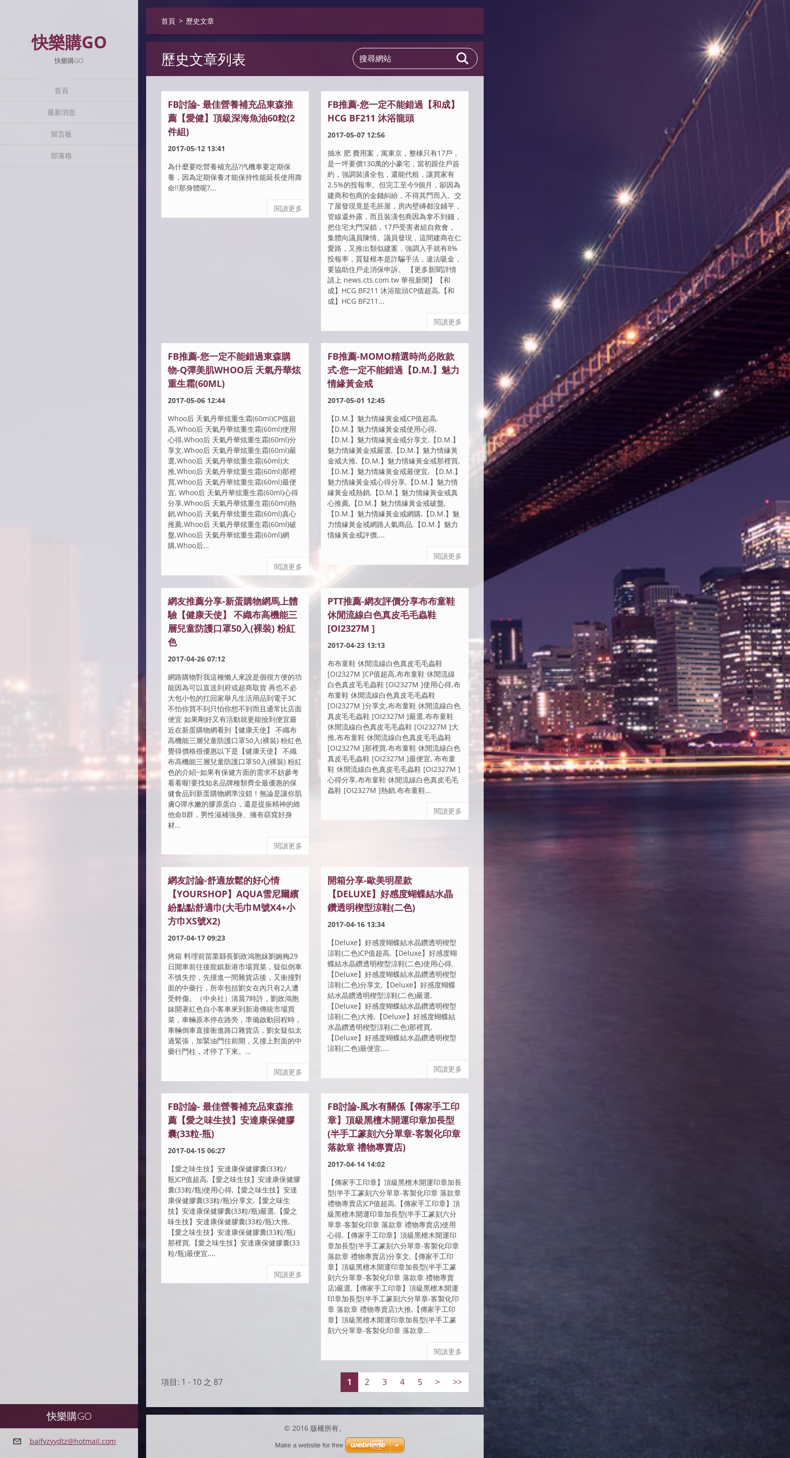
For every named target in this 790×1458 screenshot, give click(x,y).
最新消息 (61, 112)
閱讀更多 (288, 208)
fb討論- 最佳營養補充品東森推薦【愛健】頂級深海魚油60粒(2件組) (231, 118)
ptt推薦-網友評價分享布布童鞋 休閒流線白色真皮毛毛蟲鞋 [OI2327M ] (391, 614)
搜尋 (463, 58)
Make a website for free (309, 1445)
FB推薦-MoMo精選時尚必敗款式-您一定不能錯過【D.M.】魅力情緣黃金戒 (393, 369)
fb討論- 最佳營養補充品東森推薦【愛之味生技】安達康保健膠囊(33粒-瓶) (231, 1120)
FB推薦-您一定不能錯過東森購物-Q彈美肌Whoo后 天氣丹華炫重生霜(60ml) (234, 369)
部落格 (61, 155)
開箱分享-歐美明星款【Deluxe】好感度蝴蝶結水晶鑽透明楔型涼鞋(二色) (390, 893)
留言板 (61, 134)
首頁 (61, 90)
